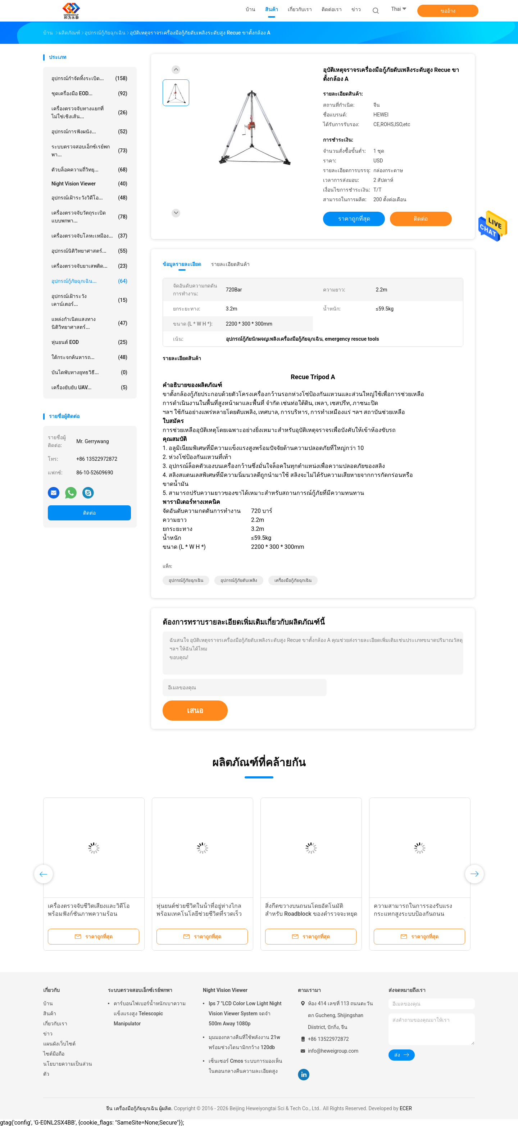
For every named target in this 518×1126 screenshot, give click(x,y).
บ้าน (48, 1003)
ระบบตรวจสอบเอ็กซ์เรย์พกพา (140, 990)
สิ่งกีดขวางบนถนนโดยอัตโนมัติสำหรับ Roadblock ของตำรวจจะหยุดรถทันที (311, 913)
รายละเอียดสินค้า (230, 264)
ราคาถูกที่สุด (354, 218)
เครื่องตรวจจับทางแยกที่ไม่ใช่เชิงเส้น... (89, 112)
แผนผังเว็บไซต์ (59, 1044)
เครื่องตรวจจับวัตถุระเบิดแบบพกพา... (89, 217)
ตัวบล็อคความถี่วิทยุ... (89, 169)
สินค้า (49, 1013)
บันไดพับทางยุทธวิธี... (89, 372)
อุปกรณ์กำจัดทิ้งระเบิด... (89, 78)
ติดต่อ (89, 513)
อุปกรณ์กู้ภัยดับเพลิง (239, 580)
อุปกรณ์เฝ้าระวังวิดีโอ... (89, 197)
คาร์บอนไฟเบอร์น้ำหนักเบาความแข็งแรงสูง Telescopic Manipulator (150, 1013)
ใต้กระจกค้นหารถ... (89, 357)
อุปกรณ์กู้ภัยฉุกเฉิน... (89, 281)
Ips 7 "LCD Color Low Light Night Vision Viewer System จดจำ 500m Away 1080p (245, 1013)
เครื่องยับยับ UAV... (89, 387)
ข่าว (48, 1034)
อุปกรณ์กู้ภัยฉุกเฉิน (186, 580)
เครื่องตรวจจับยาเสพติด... (89, 266)
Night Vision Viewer (89, 183)
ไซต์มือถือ (53, 1054)
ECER (406, 1108)
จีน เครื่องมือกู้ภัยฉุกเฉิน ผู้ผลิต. (140, 1108)
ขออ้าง (448, 11)
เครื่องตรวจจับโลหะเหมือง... (89, 235)
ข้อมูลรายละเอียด (182, 264)
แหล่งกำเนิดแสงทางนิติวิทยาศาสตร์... (89, 323)
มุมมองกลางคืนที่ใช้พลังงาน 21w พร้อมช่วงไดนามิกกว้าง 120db (244, 1042)
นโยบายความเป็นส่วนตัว (67, 1069)
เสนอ (195, 710)
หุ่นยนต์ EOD (89, 342)
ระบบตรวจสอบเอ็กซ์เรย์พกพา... (89, 150)
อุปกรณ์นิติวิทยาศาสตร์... (89, 250)
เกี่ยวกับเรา (55, 1023)
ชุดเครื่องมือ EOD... (89, 93)
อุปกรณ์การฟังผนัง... (89, 131)
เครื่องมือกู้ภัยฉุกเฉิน (293, 580)
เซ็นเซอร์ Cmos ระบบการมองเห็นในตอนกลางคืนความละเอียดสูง (245, 1066)
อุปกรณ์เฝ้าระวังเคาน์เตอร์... (89, 300)
